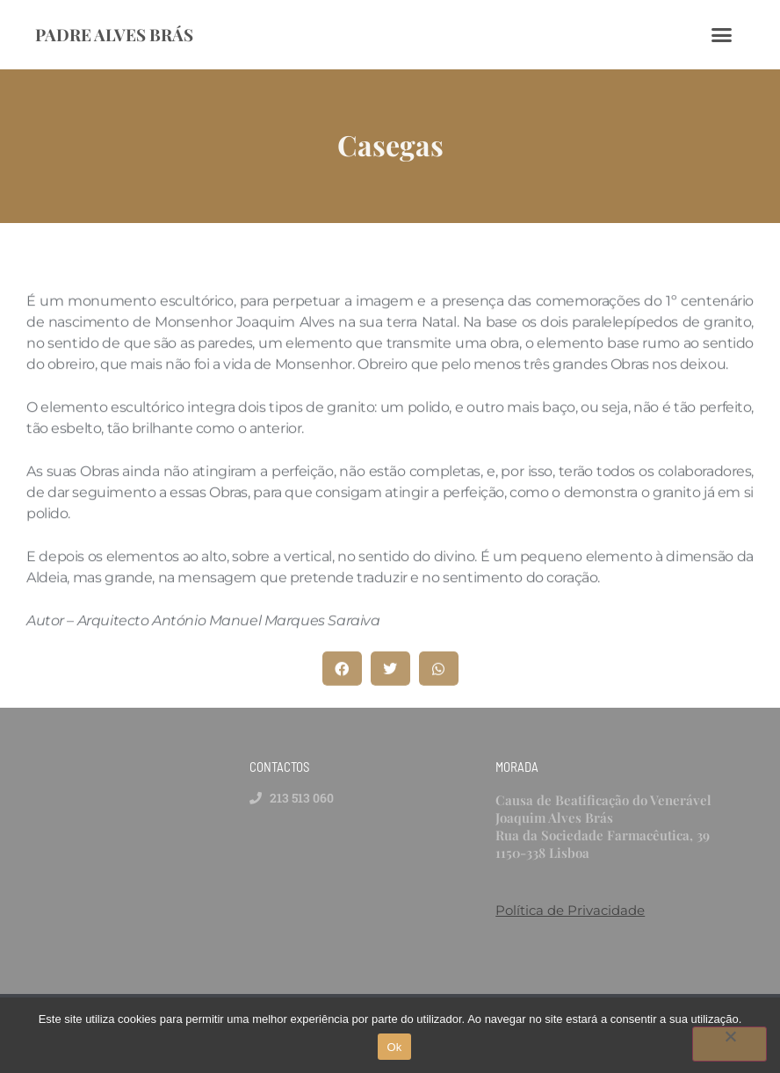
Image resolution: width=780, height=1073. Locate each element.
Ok (393, 1047)
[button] (342, 672)
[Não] (729, 1044)
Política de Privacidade (570, 910)
